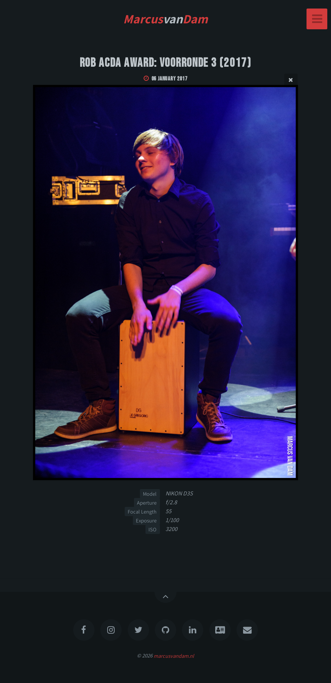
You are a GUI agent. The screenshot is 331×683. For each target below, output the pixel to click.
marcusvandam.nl (174, 655)
